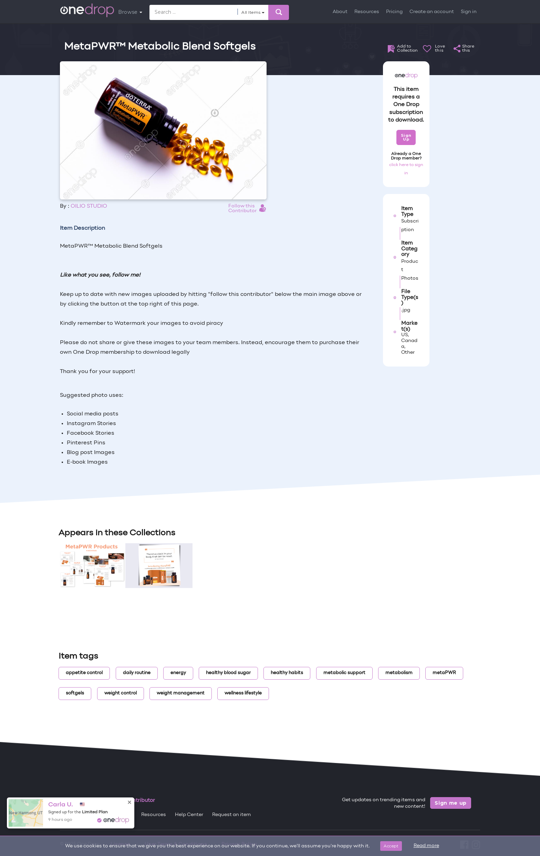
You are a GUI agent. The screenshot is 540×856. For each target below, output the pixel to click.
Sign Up (406, 137)
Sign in (469, 12)
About (340, 12)
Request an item (231, 815)
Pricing (394, 12)
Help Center (189, 815)
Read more (426, 846)
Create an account (431, 12)
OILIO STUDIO (89, 206)
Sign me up (451, 803)
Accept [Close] (391, 845)
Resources (366, 12)
